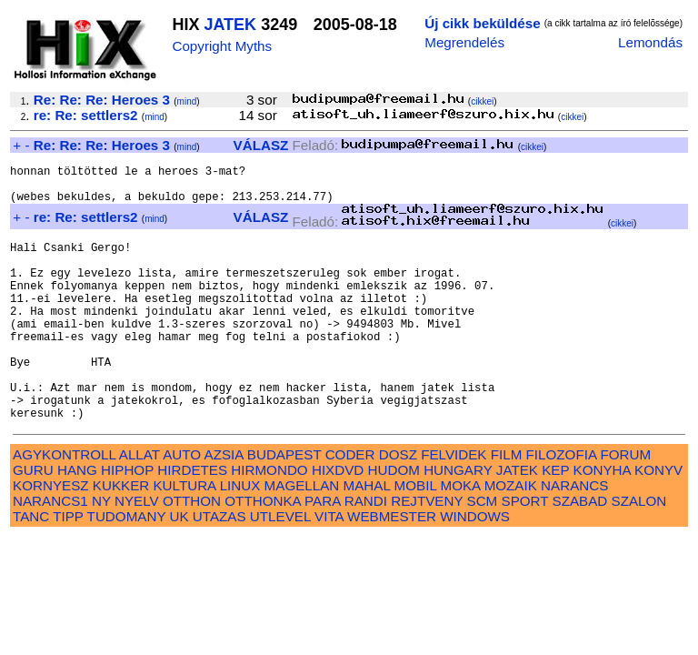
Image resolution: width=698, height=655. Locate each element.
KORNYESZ (51, 537)
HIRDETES (192, 521)
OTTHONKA (262, 552)
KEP (555, 521)
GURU (33, 521)
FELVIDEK (453, 506)
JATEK (230, 24)
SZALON (639, 552)
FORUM (625, 506)
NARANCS (574, 537)
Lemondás (650, 42)
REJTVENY (427, 552)
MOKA (461, 537)
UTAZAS (219, 568)
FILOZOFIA (561, 506)
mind (187, 101)
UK (178, 568)
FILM (507, 506)
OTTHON (192, 552)
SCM (482, 552)
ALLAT (139, 506)
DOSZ (398, 506)
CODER (350, 506)
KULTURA (184, 537)
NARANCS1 (50, 552)
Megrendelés (464, 42)
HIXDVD (338, 521)
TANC (31, 568)
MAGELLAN (302, 537)
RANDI (365, 552)
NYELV (137, 552)
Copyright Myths (222, 46)
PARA (322, 552)
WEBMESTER (391, 568)
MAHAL (367, 537)
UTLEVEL (280, 568)
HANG (77, 521)
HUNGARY (458, 521)
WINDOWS (475, 568)
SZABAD (580, 552)
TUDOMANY (126, 568)
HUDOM (394, 521)
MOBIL (415, 537)
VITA (329, 568)
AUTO (182, 506)
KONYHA (602, 521)
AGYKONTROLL (64, 506)
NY (101, 552)
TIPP (68, 568)
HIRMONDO (269, 521)
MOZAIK (510, 537)
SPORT (525, 552)
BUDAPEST (284, 506)
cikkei (482, 101)
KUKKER (121, 537)
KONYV (658, 521)
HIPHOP (127, 521)
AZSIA (224, 506)
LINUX (240, 537)
